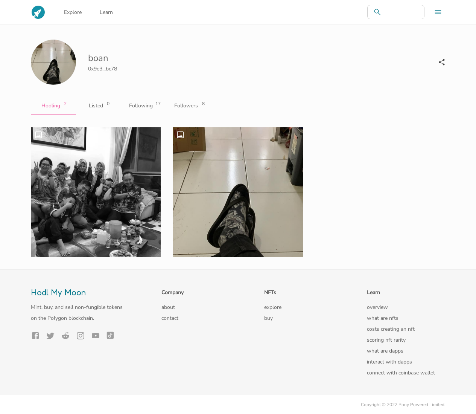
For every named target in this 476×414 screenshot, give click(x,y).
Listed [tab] (98, 105)
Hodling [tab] (53, 105)
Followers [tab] (188, 105)
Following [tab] (143, 105)
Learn (106, 12)
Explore (73, 12)
